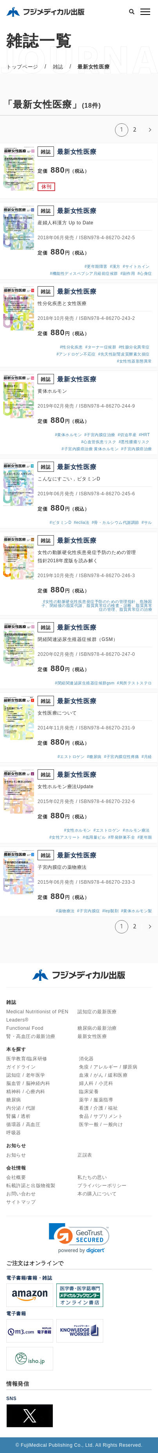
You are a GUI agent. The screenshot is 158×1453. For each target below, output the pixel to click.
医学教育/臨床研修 (26, 1058)
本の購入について (97, 1194)
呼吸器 (13, 1132)
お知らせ (16, 1155)
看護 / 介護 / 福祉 (98, 1108)
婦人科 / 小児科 (96, 1083)
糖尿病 (13, 1100)
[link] (79, 1238)
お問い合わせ (21, 1194)
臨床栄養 (89, 1091)
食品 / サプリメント (101, 1116)
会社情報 (16, 1168)
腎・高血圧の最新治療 (31, 1036)
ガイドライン (21, 1067)
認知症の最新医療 (97, 1011)
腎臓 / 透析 (18, 1116)
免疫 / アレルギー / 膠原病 (108, 1067)
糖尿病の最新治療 (97, 1028)
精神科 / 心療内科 (25, 1091)
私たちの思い (92, 1177)
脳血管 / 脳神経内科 (28, 1083)
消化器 (86, 1058)
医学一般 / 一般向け (101, 1124)
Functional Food (24, 1028)
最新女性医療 (92, 1036)
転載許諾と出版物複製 (31, 1185)
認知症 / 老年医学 (25, 1075)
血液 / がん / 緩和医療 (103, 1075)
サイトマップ (21, 1202)
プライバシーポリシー (102, 1185)
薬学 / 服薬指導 (96, 1100)
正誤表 (84, 1155)
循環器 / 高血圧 (23, 1124)
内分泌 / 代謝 (21, 1108)
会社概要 (16, 1177)
